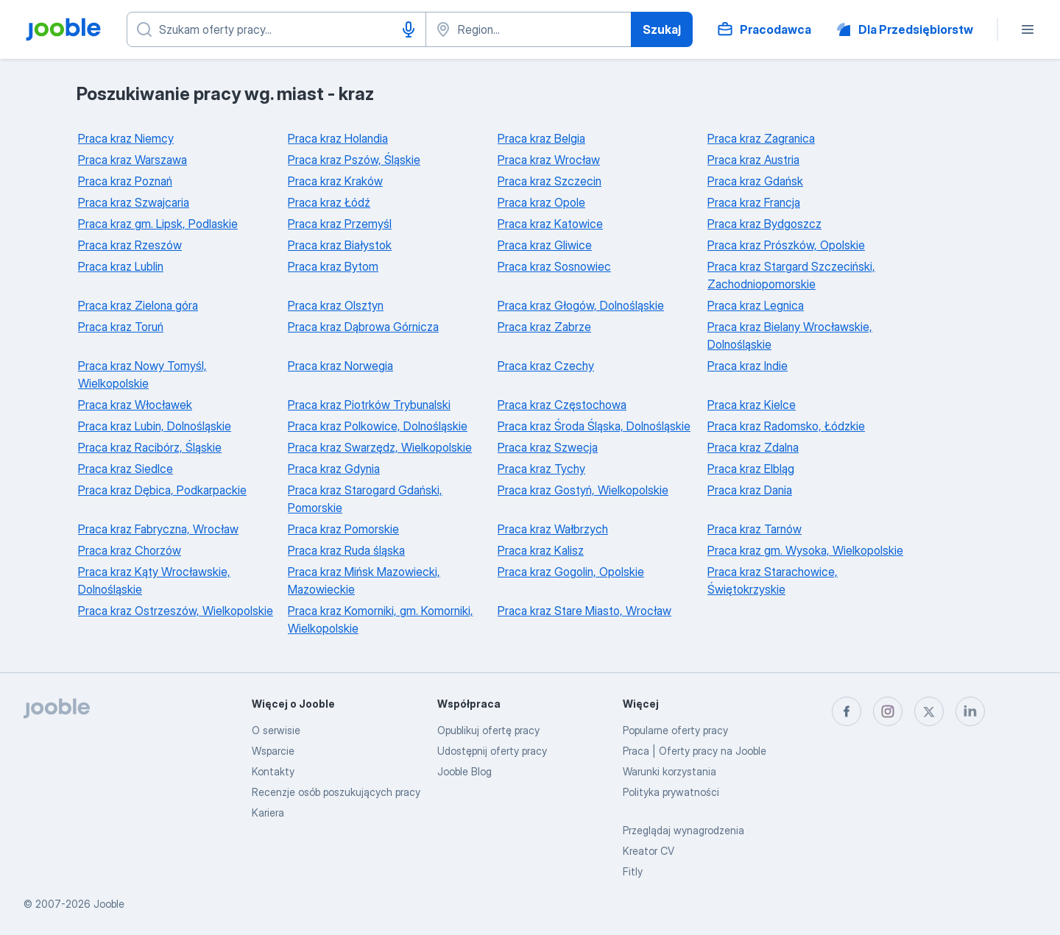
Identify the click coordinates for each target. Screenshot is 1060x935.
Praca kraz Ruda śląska (346, 550)
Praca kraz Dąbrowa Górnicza (363, 326)
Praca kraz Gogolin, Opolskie (571, 571)
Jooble (108, 903)
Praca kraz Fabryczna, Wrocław (158, 529)
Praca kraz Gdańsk (755, 181)
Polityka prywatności (671, 792)
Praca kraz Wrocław (549, 159)
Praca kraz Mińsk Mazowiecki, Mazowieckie (364, 580)
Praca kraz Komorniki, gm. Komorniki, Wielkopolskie (380, 619)
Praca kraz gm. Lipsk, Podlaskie (158, 223)
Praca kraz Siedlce (125, 468)
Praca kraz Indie (747, 365)
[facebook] (846, 711)
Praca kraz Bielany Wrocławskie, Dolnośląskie (789, 335)
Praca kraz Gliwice (545, 245)
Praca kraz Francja (753, 202)
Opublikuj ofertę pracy (488, 730)
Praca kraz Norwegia (340, 365)
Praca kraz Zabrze (544, 326)
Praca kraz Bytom (333, 266)
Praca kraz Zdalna (753, 447)
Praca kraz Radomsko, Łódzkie (786, 426)
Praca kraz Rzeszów (130, 245)
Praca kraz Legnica (755, 305)
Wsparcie (273, 750)
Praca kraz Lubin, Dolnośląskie (154, 426)
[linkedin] (970, 711)
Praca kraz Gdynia (334, 468)
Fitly (633, 871)
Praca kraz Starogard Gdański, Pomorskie (365, 499)
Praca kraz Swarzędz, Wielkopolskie (380, 447)
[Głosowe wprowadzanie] (408, 29)
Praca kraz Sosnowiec (554, 266)
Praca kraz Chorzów (129, 550)
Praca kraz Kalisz (541, 550)
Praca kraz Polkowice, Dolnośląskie (377, 426)
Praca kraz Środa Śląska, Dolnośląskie (594, 426)
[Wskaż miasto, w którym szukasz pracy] (528, 29)
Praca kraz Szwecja (548, 447)
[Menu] (1027, 29)
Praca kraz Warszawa (132, 159)
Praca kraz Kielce (751, 404)
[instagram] (887, 711)
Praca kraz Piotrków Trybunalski (369, 404)
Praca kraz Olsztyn (336, 305)
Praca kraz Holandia (338, 138)
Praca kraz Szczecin (549, 181)
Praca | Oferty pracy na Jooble (694, 750)
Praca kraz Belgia (541, 138)
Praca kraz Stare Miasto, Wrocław (584, 610)
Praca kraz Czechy (546, 365)
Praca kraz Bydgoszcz (764, 223)
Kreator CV (648, 851)
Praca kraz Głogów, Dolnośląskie (581, 305)
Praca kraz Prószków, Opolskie (786, 245)
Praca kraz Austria (753, 159)
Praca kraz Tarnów (754, 529)
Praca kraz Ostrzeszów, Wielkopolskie (175, 610)
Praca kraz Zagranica (761, 138)
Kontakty (273, 771)
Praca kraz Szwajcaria (133, 202)
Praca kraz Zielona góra (138, 305)
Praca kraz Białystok (340, 245)
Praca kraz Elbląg (750, 468)
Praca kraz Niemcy (126, 138)
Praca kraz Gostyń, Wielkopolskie (583, 490)
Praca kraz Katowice (550, 223)
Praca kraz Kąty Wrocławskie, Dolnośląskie (154, 580)
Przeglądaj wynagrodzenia (683, 830)
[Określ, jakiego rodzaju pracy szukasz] (276, 29)
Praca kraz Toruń (120, 326)
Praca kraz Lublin (120, 266)
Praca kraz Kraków (335, 181)
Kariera (268, 812)
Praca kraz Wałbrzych (553, 529)
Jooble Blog (464, 771)
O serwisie (276, 730)
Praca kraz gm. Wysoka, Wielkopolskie (805, 550)
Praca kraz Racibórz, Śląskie (150, 447)
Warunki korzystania (669, 771)
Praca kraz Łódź (329, 202)
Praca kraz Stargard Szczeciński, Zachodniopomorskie (791, 275)
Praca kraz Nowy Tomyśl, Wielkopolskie (142, 374)
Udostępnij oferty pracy (492, 750)
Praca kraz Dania (749, 490)
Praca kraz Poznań (125, 181)
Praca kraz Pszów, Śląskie (354, 159)
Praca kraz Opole (541, 202)
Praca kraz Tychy (541, 468)
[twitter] (929, 711)
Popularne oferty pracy (675, 730)
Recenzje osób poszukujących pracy (336, 792)
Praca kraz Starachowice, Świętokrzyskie (772, 580)
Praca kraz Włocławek (135, 404)
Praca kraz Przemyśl (340, 223)
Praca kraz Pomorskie (343, 529)
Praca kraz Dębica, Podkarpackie (162, 490)
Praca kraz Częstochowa (562, 404)
